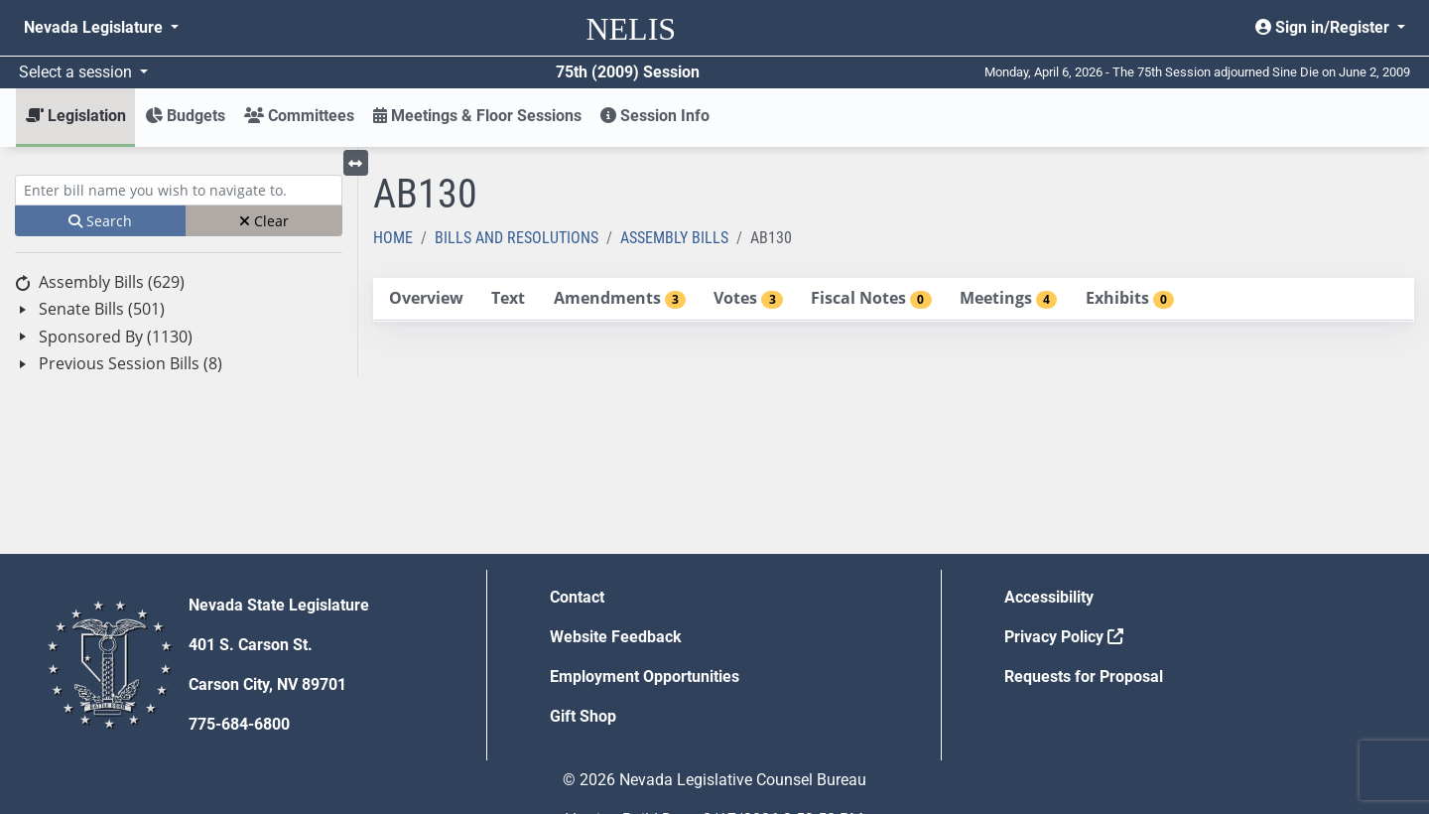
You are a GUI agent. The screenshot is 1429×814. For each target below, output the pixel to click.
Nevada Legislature (95, 27)
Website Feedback (616, 636)
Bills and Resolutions (516, 237)
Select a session (77, 72)
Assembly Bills (674, 237)
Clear (264, 220)
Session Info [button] (655, 115)
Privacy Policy (1063, 636)
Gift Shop (583, 716)
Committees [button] (299, 115)
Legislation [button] (76, 115)
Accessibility (1049, 597)
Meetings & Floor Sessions (477, 115)
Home (393, 237)
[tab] (425, 299)
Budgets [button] (185, 115)
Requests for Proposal (1083, 676)
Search (100, 220)
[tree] (178, 323)
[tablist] (893, 300)
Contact (577, 597)
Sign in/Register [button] (1324, 27)
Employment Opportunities (644, 676)
